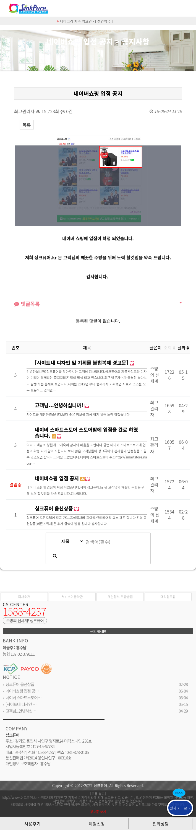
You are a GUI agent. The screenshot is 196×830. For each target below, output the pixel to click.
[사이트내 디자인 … (21, 707)
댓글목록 (27, 308)
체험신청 (96, 823)
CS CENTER (15, 607)
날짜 (183, 347)
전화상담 (161, 823)
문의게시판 (98, 634)
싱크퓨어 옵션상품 (20, 687)
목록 (27, 124)
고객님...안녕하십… (21, 714)
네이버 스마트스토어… (23, 701)
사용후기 (32, 823)
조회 (170, 347)
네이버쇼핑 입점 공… (22, 694)
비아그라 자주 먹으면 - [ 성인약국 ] (85, 21)
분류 (187, 8)
